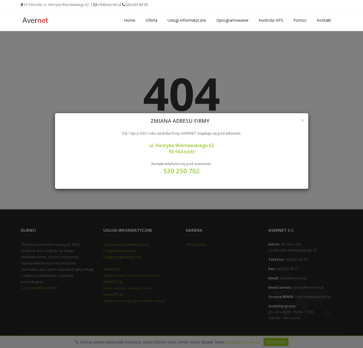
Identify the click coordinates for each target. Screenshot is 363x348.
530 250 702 (181, 171)
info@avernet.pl (107, 4)
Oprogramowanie (232, 20)
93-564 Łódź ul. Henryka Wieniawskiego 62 (55, 4)
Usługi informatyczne (187, 20)
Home (129, 20)
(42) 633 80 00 (135, 4)
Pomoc (300, 20)
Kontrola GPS (271, 20)
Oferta (151, 20)
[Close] (302, 120)
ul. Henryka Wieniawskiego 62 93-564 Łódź (181, 148)
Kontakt (324, 20)
